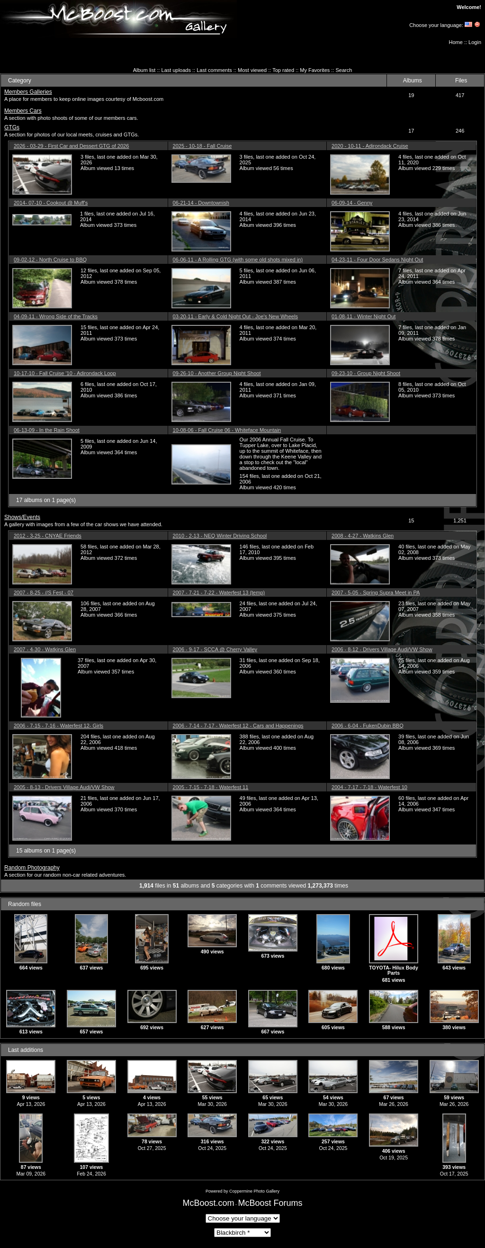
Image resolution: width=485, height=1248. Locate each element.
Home (456, 42)
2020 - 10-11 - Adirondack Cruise (370, 146)
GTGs (11, 127)
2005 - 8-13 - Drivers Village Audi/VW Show (64, 787)
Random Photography (32, 867)
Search (344, 70)
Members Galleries (28, 92)
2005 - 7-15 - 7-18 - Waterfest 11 (211, 787)
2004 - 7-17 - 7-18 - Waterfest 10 (369, 787)
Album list (144, 70)
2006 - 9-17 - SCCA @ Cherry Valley (215, 649)
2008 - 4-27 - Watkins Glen (363, 536)
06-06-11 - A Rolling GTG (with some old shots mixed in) (238, 259)
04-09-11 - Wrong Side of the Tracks (56, 316)
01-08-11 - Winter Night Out (363, 316)
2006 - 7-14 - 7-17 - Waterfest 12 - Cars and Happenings (238, 725)
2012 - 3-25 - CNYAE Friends (47, 536)
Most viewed (252, 70)
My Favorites (315, 70)
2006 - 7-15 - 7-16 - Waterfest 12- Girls (58, 725)
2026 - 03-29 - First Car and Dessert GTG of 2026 (71, 146)
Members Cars (23, 111)
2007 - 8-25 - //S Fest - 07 (43, 592)
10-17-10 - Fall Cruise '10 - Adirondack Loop (65, 373)
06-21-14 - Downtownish (201, 203)
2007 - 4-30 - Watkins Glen (45, 649)
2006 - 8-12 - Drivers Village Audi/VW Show (382, 649)
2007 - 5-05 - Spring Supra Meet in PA (376, 592)
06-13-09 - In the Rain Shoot (47, 430)
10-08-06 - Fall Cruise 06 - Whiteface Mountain (227, 430)
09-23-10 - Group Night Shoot (366, 373)
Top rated (283, 70)
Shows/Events (22, 517)
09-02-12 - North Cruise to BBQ (50, 259)
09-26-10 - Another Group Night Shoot (217, 373)
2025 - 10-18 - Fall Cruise (202, 146)
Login (474, 42)
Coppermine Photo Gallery (254, 1191)
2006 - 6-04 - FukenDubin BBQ (368, 725)
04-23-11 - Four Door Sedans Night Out (377, 259)
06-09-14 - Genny (352, 203)
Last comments (214, 70)
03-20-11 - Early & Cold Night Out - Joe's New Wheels (235, 316)
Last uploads (176, 70)
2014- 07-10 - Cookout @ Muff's (51, 203)
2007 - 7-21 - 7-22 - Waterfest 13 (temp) (219, 592)
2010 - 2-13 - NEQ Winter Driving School (220, 536)
